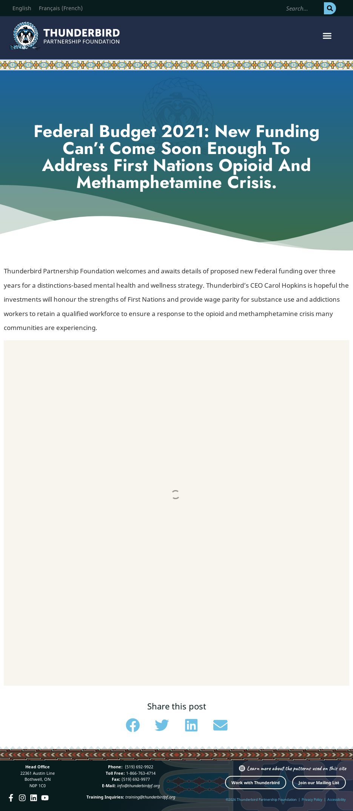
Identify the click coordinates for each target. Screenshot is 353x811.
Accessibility (336, 799)
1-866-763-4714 (140, 773)
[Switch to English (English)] (22, 8)
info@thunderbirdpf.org (138, 785)
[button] (327, 36)
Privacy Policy (312, 799)
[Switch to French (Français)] (60, 8)
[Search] (330, 8)
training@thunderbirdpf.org (150, 797)
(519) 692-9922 (138, 766)
